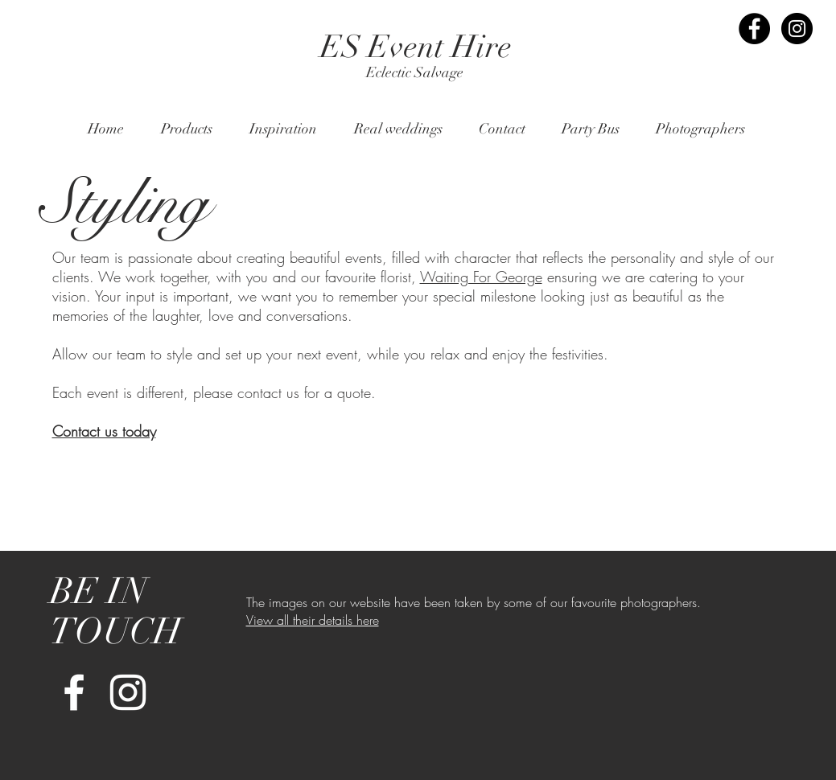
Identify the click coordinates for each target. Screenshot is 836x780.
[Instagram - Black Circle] (797, 28)
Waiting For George (481, 276)
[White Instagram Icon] (128, 692)
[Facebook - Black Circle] (754, 28)
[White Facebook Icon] (74, 692)
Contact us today (104, 431)
